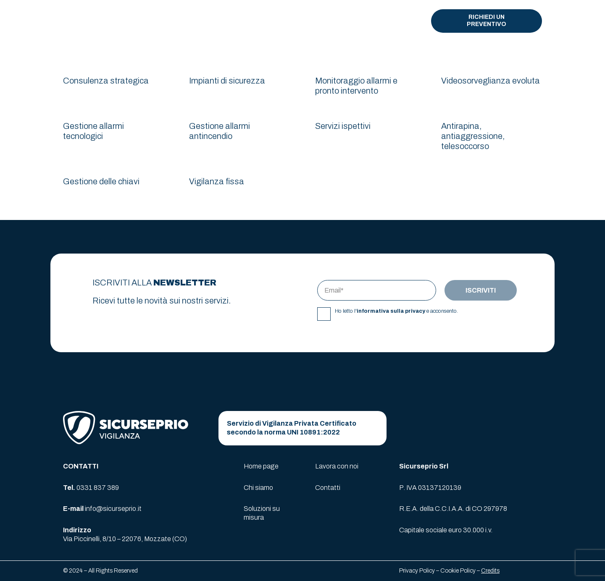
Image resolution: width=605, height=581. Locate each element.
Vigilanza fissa (216, 181)
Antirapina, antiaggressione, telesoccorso (473, 136)
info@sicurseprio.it (113, 508)
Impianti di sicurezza (227, 80)
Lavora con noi (336, 466)
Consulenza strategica (106, 80)
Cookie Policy (458, 571)
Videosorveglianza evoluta (490, 80)
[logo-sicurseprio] (106, 21)
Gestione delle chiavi (101, 181)
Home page (261, 466)
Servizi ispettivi (343, 126)
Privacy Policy (417, 571)
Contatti (327, 487)
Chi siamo (258, 487)
